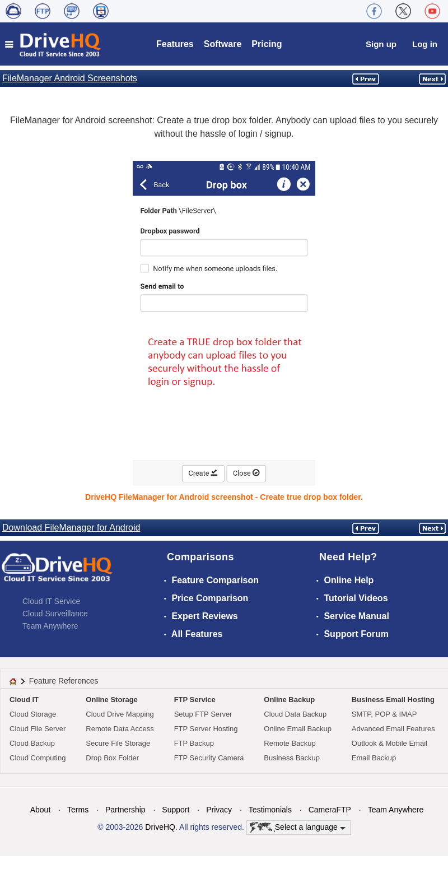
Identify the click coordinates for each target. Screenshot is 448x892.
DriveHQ (160, 827)
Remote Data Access (119, 728)
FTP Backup (194, 743)
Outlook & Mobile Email (389, 743)
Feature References (64, 680)
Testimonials (270, 809)
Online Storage (111, 699)
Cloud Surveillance (55, 613)
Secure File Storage (118, 743)
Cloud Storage (33, 714)
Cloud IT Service (51, 601)
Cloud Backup (32, 743)
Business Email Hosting (393, 699)
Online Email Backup (298, 728)
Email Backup (374, 758)
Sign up (381, 44)
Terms (77, 809)
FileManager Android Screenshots (69, 78)
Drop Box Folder (112, 758)
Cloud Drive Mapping (119, 714)
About (40, 809)
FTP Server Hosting (206, 728)
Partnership (125, 809)
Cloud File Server (38, 728)
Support (175, 809)
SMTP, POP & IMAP (384, 714)
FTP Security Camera (209, 758)
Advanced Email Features (393, 728)
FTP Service (195, 699)
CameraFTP (330, 809)
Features (175, 44)
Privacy (219, 809)
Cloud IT (24, 699)
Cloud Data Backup (295, 714)
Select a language (298, 827)
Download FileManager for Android (71, 527)
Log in (424, 44)
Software (223, 44)
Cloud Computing (38, 758)
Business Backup (292, 758)
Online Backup (289, 699)
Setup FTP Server (203, 714)
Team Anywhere (50, 625)
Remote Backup (290, 743)
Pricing (266, 44)
